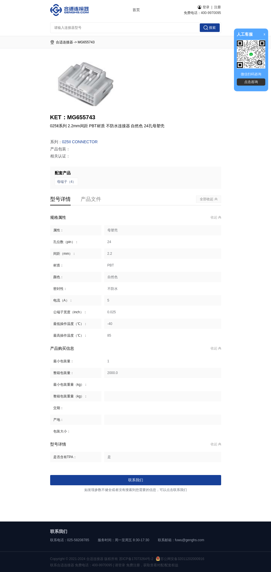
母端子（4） (66, 182)
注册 (217, 7)
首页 (136, 10)
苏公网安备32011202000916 (180, 559)
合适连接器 (64, 42)
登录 (203, 7)
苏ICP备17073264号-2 (136, 559)
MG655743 (86, 42)
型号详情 (60, 199)
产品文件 (91, 199)
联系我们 (135, 480)
